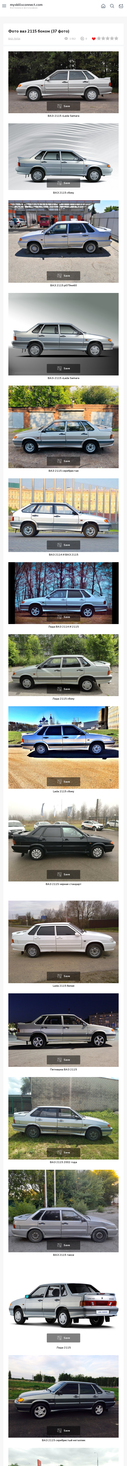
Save (67, 106)
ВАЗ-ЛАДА (14, 38)
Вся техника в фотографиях (26, 6)
